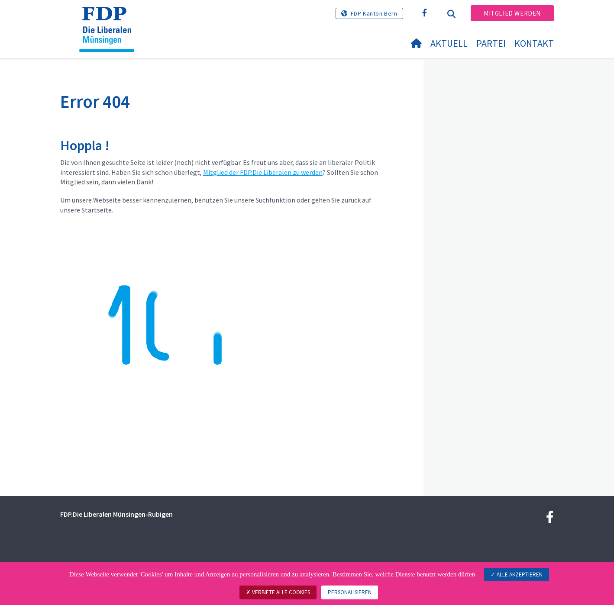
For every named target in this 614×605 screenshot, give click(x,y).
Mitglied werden (512, 13)
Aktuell (449, 43)
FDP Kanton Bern (374, 13)
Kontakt (534, 43)
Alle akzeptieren (517, 574)
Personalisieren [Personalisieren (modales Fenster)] (350, 592)
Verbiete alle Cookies (278, 592)
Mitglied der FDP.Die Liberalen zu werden (263, 172)
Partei (491, 43)
